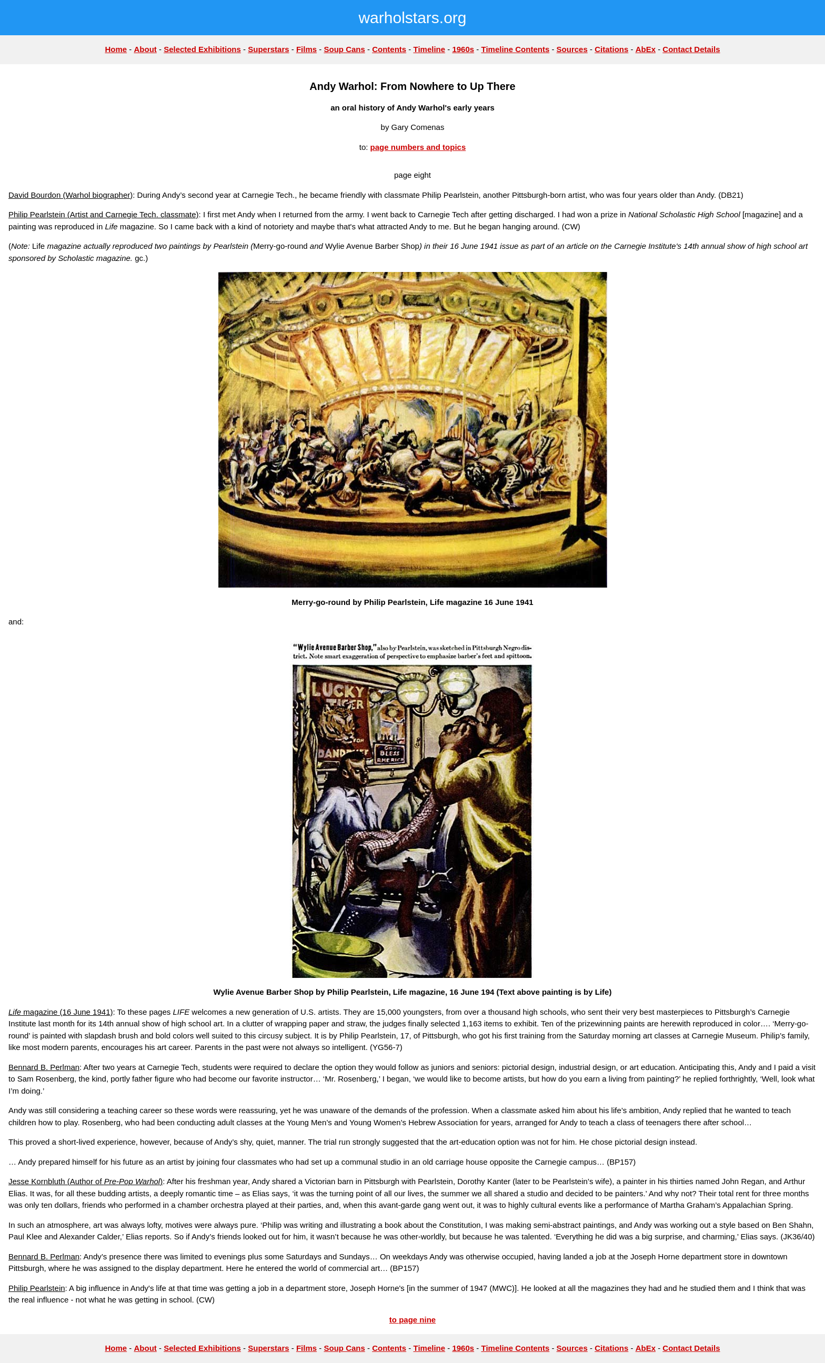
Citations (611, 49)
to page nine (412, 1319)
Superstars (268, 49)
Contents (389, 49)
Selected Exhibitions (202, 49)
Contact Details (691, 49)
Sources (572, 49)
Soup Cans (344, 49)
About (145, 49)
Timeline (430, 49)
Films (306, 49)
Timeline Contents (515, 49)
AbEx (646, 49)
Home (116, 49)
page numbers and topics (418, 147)
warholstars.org (412, 17)
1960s (463, 49)
